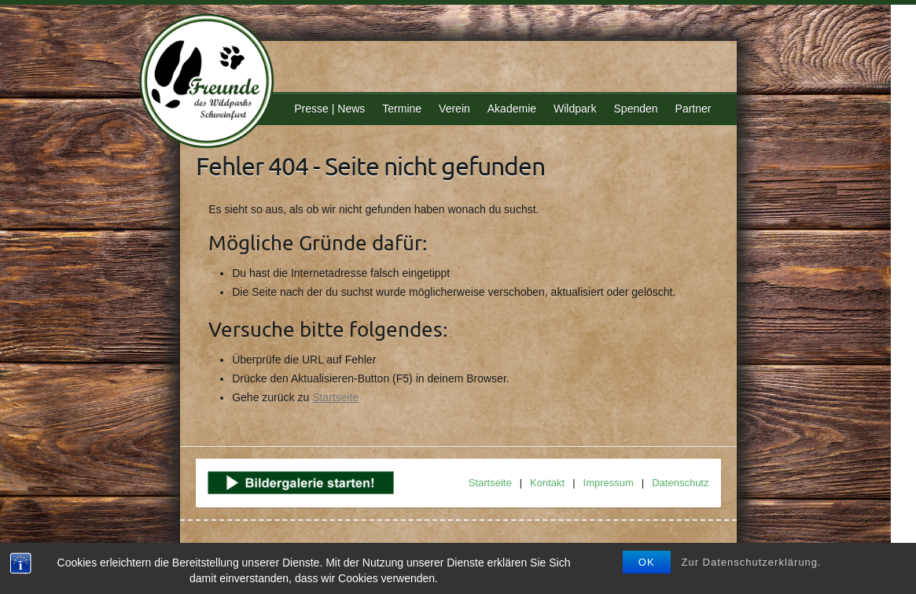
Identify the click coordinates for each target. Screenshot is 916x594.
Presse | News (329, 108)
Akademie (511, 108)
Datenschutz (680, 483)
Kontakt (547, 483)
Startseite (335, 397)
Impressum (608, 483)
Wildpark (575, 108)
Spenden (636, 108)
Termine (401, 108)
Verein (454, 108)
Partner (693, 108)
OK (646, 562)
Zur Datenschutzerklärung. (752, 562)
